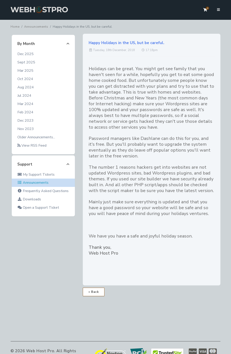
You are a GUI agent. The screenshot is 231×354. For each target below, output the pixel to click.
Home (15, 27)
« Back (93, 292)
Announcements (36, 27)
